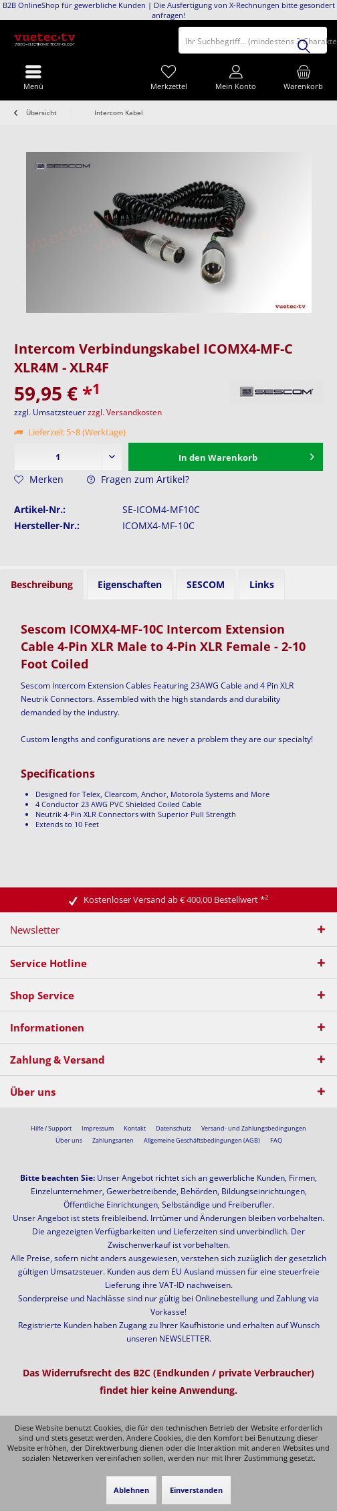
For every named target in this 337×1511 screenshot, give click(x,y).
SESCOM (206, 584)
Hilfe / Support (51, 1128)
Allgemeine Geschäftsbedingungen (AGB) (202, 1140)
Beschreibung (42, 584)
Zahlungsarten (113, 1140)
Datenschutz (173, 1128)
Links (261, 584)
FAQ (276, 1140)
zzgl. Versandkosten (125, 412)
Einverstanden (196, 1490)
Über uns (68, 1140)
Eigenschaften (130, 584)
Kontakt (135, 1128)
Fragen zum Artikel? (138, 479)
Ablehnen (131, 1490)
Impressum (98, 1128)
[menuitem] (303, 77)
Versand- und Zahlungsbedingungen (253, 1128)
